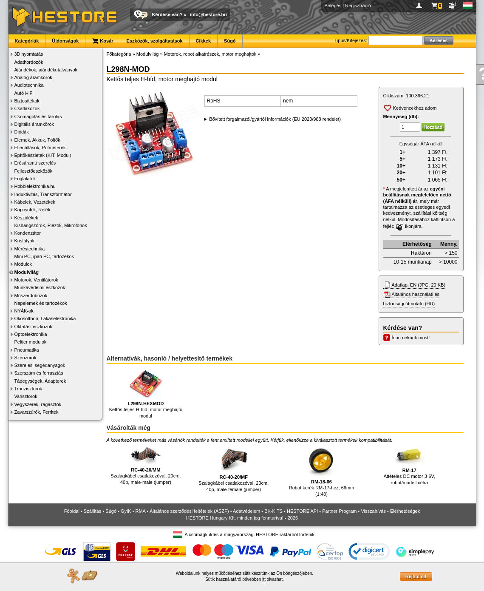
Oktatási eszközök (33, 326)
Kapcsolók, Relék (32, 209)
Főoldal (71, 511)
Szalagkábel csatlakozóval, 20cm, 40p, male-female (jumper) (233, 468)
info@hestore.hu (208, 14)
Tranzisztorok (28, 388)
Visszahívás (373, 511)
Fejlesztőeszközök (33, 170)
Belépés (333, 5)
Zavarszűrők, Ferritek (36, 412)
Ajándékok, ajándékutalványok (46, 69)
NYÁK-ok (24, 310)
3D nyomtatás (28, 54)
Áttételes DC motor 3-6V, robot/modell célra (409, 465)
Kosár (102, 41)
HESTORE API (302, 511)
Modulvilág (26, 272)
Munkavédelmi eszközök (39, 287)
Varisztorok (25, 396)
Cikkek (203, 40)
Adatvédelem (246, 511)
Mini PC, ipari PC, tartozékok (44, 256)
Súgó (230, 40)
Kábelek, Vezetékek (35, 202)
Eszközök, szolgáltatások (155, 40)
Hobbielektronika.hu (35, 186)
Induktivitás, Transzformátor (43, 194)
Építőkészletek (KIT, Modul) (42, 155)
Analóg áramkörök (33, 77)
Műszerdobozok (31, 295)
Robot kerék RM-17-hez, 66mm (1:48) (321, 471)
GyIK (126, 511)
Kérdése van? (167, 14)
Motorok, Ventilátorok (36, 279)
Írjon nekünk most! (411, 337)
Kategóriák (27, 40)
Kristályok (24, 240)
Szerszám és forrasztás (38, 372)
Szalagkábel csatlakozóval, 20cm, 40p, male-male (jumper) (145, 465)
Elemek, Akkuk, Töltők (37, 139)
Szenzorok (25, 357)
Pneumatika (26, 349)
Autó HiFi (24, 93)
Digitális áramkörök (34, 124)
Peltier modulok (30, 341)
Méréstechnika (29, 248)
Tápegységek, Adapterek (40, 381)
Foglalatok (25, 178)
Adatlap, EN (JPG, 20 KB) (419, 284)
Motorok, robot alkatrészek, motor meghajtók (210, 54)
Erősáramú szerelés (35, 162)
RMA (140, 511)
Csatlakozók (27, 108)
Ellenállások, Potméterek (40, 147)
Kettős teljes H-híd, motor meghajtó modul (145, 393)
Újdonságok (65, 40)
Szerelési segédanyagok (39, 365)
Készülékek (26, 217)
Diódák (21, 131)
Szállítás (93, 511)
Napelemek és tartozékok (40, 303)
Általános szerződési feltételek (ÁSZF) (189, 511)
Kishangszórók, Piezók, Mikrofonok (50, 225)
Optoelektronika (30, 334)
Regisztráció (358, 5)
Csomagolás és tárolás (38, 116)
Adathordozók (28, 62)
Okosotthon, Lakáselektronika (45, 318)
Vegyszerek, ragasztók (38, 404)
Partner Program (339, 511)
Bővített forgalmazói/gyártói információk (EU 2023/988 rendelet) (275, 119)
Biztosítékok (27, 100)
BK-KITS (273, 511)
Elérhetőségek (405, 511)
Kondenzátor (27, 233)
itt (264, 579)
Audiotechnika (29, 85)
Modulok (23, 264)
